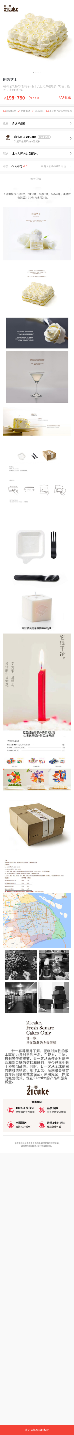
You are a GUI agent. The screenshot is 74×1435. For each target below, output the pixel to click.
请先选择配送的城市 (37, 1429)
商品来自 (25, 136)
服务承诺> (44, 137)
